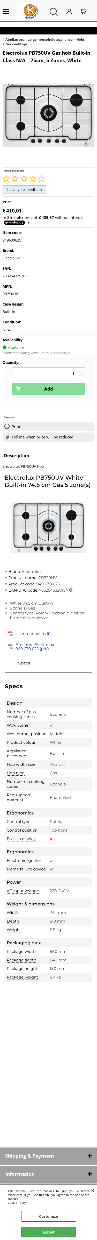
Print (16, 426)
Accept (48, 1232)
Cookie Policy (17, 1202)
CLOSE (92, 1190)
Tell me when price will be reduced (42, 437)
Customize (48, 1216)
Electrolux (11, 258)
